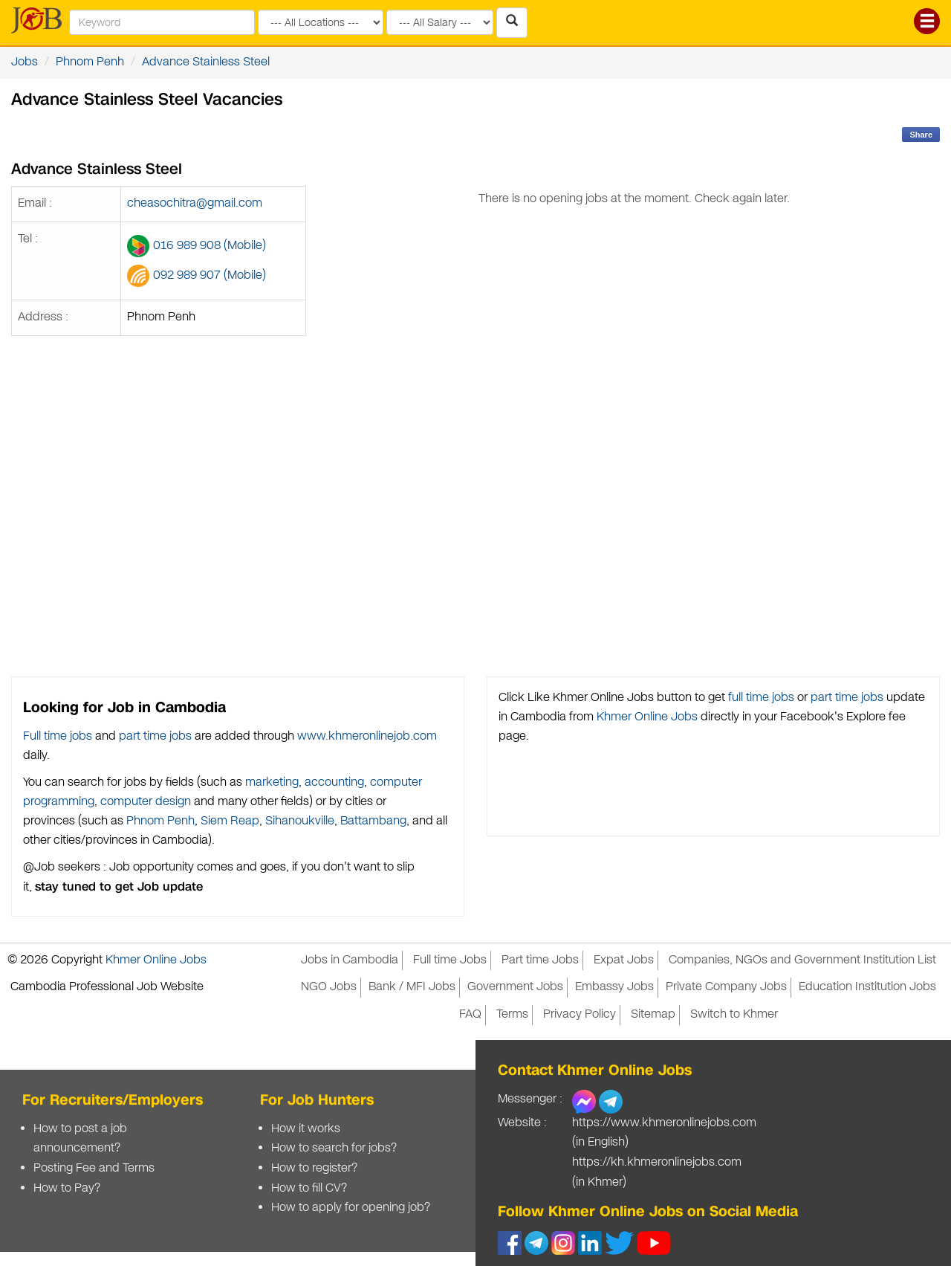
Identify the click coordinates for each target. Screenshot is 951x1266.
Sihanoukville (299, 821)
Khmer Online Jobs (647, 717)
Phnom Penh (90, 62)
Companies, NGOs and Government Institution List (802, 960)
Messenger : (530, 1099)
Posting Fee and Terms (94, 1168)
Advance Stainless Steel (206, 62)
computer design (145, 802)
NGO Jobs (329, 987)
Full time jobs (57, 736)
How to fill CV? (309, 1188)
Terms (512, 1014)
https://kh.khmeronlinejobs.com (656, 1162)
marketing (272, 782)
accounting (334, 782)
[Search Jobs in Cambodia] (512, 22)
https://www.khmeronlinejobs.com (664, 1123)
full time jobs (761, 697)
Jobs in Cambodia (349, 960)
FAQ (470, 1014)
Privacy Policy (579, 1014)
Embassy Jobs (614, 987)
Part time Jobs (540, 960)
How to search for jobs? (334, 1148)
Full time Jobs (450, 960)
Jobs (24, 62)
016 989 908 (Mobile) (209, 245)
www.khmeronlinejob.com (367, 736)
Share (920, 134)
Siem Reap (230, 821)
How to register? (314, 1168)
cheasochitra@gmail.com (194, 203)
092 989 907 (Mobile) (209, 275)
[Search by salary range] (439, 22)
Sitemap (653, 1014)
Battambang (373, 821)
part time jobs (155, 736)
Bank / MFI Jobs (412, 987)
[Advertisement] (634, 467)
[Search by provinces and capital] (320, 22)
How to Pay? (66, 1188)
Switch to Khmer (734, 1014)
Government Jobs (515, 987)
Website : (522, 1123)
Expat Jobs (624, 960)
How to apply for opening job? (350, 1207)
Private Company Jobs (726, 987)
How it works (305, 1129)
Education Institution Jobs (867, 987)
